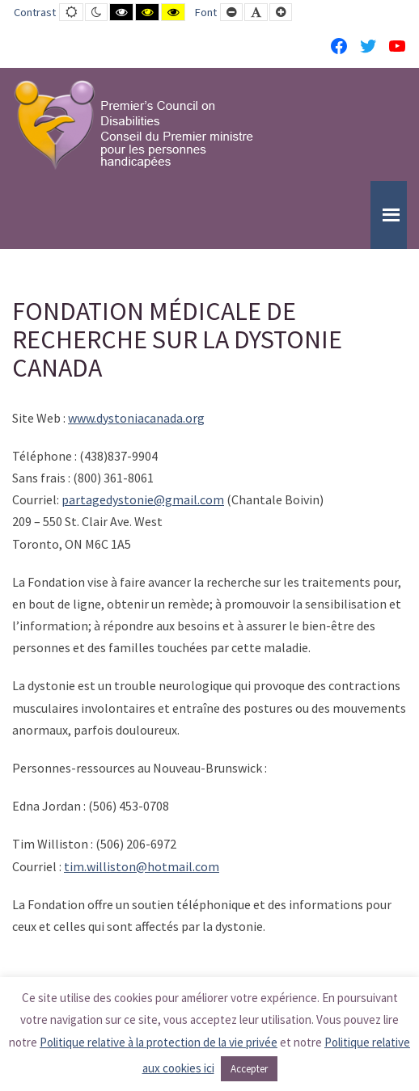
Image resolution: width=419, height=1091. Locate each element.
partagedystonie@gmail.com (142, 499)
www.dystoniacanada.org (136, 418)
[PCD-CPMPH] (133, 124)
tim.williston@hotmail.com (141, 866)
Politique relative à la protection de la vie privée (158, 1042)
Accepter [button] (249, 1069)
